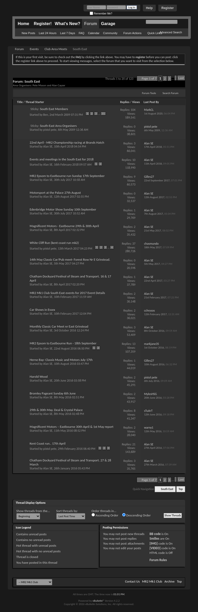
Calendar (94, 33)
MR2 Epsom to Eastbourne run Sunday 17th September (67, 176)
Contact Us (132, 581)
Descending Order (136, 515)
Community (110, 33)
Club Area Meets (56, 49)
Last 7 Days (67, 33)
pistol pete (49, 129)
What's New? (67, 23)
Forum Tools (149, 93)
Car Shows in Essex (42, 310)
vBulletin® (98, 600)
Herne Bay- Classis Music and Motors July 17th (61, 360)
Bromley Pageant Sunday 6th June (53, 393)
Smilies (154, 538)
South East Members (54, 109)
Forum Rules (158, 560)
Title (20, 102)
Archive (169, 581)
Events (34, 49)
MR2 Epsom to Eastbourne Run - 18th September (63, 343)
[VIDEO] (155, 548)
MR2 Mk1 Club (152, 581)
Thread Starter (35, 102)
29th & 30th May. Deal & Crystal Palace (56, 410)
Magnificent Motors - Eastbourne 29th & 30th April (64, 226)
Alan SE (48, 146)
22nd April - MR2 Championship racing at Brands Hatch (67, 142)
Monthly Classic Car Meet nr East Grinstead (59, 326)
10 (133, 160)
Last (181, 78)
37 (133, 243)
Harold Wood (39, 376)
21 (133, 444)
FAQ (81, 33)
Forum (90, 23)
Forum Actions (132, 33)
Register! (43, 23)
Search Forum (171, 93)
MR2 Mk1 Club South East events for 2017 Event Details (67, 293)
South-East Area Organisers (58, 126)
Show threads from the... (33, 511)
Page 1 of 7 (149, 78)
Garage (108, 23)
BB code (155, 534)
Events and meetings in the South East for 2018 (62, 159)
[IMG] (154, 543)
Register (167, 8)
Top (181, 489)
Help (149, 8)
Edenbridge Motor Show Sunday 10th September (63, 209)
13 (133, 344)
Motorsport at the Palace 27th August (55, 193)
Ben (45, 115)
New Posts (28, 33)
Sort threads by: (67, 511)
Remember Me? (101, 13)
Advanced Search (171, 32)
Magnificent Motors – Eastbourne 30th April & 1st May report (71, 427)
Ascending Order (105, 515)
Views (136, 102)
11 (103, 113)
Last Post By (151, 102)
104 (133, 110)
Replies (124, 102)
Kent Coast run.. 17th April (47, 443)
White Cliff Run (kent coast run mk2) (54, 243)
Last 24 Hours (47, 33)
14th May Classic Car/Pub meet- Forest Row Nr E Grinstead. (70, 259)
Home (23, 23)
